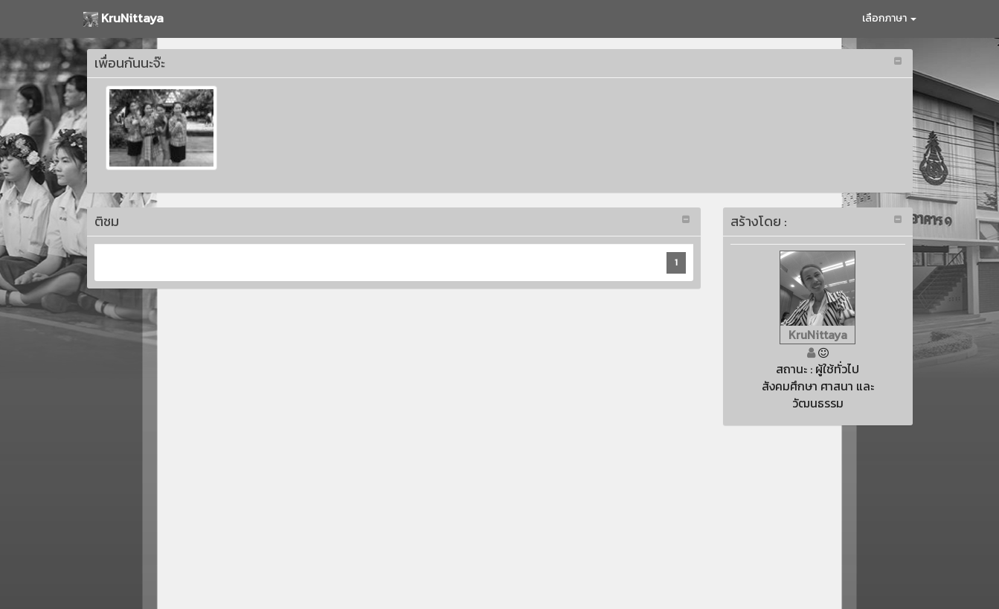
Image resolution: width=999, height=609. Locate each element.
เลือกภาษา (889, 18)
